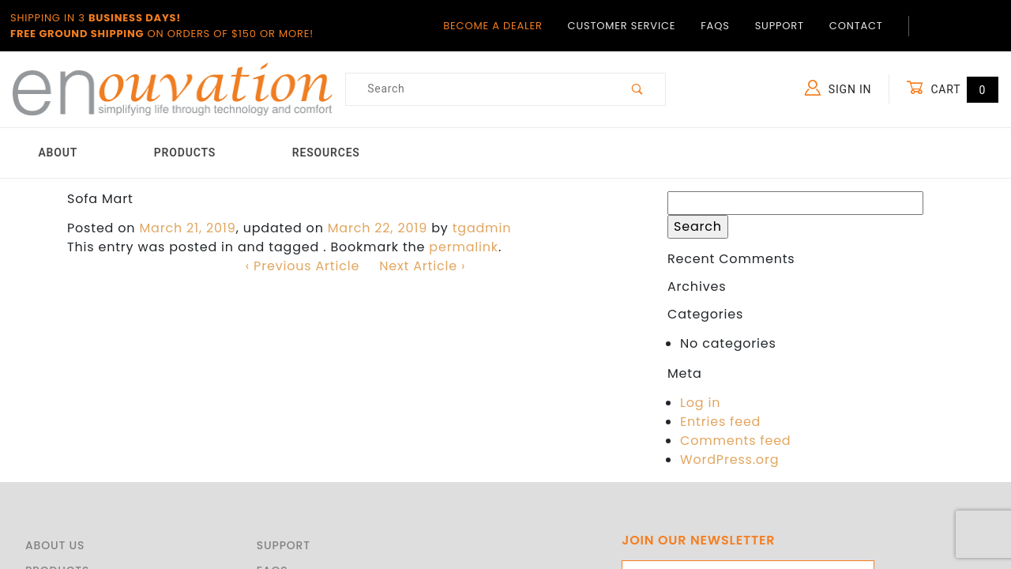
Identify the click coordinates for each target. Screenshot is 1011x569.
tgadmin (482, 228)
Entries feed (720, 422)
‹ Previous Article (302, 266)
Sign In (838, 88)
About (57, 152)
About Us (55, 545)
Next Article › (422, 266)
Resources (326, 152)
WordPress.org (729, 459)
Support (779, 25)
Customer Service (622, 25)
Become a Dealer (492, 25)
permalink (463, 247)
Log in (700, 403)
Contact (856, 25)
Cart (952, 89)
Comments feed (735, 440)
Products (185, 152)
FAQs (715, 25)
